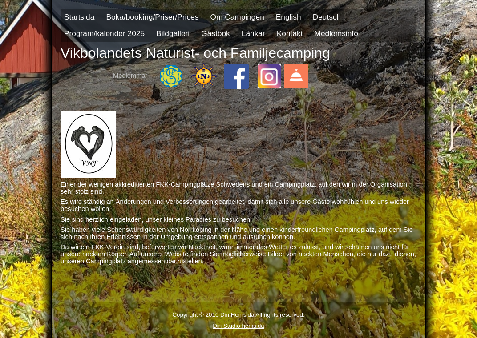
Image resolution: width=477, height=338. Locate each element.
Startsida (79, 16)
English (288, 16)
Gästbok (215, 33)
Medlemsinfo (336, 33)
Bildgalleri (173, 33)
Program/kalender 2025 (104, 33)
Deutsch (327, 16)
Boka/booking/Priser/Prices (152, 16)
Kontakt (290, 33)
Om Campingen (237, 16)
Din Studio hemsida (238, 325)
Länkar (253, 33)
